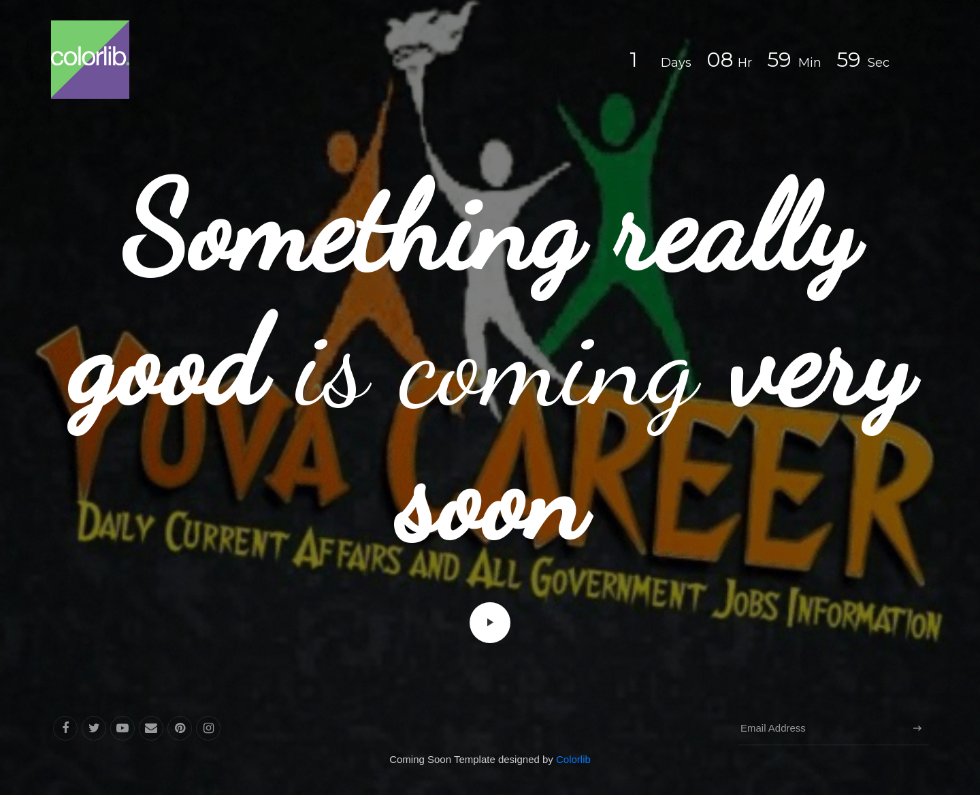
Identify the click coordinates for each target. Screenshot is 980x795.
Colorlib (573, 759)
